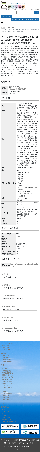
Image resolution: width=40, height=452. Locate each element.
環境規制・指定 (7, 361)
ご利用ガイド (23, 9)
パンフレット (6, 409)
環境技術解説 (6, 371)
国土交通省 (33, 187)
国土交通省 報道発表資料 (18, 89)
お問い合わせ (34, 9)
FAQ (14, 9)
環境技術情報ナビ (7, 373)
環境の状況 (5, 357)
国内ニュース (6, 345)
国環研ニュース (8, 285)
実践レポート (6, 395)
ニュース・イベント (7, 343)
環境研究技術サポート (9, 381)
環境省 (6, 385)
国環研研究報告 (8, 317)
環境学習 (4, 391)
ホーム (3, 27)
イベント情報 (6, 349)
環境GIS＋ (6, 16)
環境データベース (7, 375)
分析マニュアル (7, 383)
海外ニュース (6, 347)
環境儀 (6, 274)
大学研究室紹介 (7, 393)
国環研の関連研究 (9, 295)
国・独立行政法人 (7, 377)
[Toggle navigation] (2, 22)
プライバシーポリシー (9, 421)
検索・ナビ (11, 27)
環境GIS (3, 353)
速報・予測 (5, 355)
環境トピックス (7, 399)
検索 (36, 12)
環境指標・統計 (7, 359)
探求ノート (5, 397)
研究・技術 (4, 369)
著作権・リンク (7, 419)
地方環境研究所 (7, 379)
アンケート (6, 9)
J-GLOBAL (10, 328)
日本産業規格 (8, 387)
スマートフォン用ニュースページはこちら (25, 19)
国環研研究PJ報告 (9, 306)
